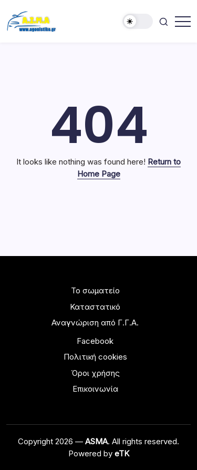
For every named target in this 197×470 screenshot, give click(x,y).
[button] (137, 21)
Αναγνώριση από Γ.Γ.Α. (95, 323)
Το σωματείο (95, 290)
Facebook (95, 341)
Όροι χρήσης (95, 373)
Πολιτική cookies (95, 357)
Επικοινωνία (95, 389)
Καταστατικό (95, 307)
